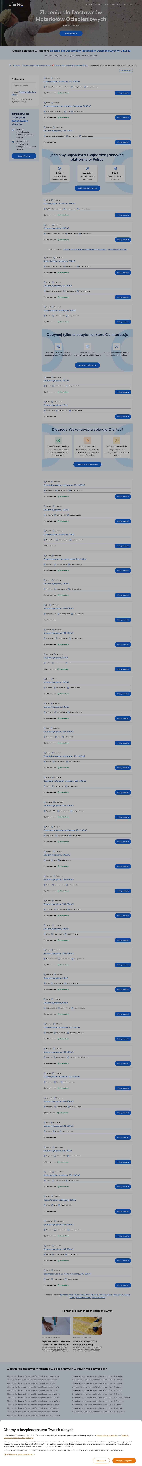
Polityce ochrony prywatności (107, 1436)
